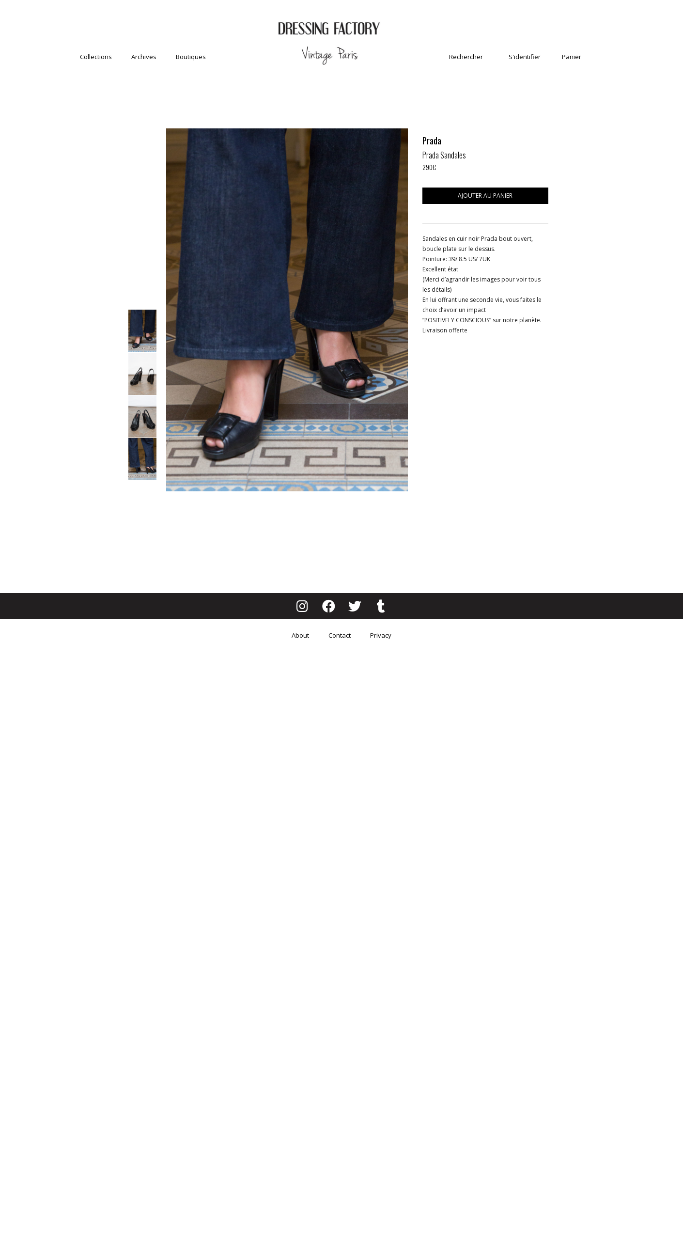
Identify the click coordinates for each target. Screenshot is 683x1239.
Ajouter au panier (485, 195)
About (300, 635)
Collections (96, 56)
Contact (339, 635)
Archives (143, 56)
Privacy (380, 635)
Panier (571, 56)
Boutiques (191, 56)
